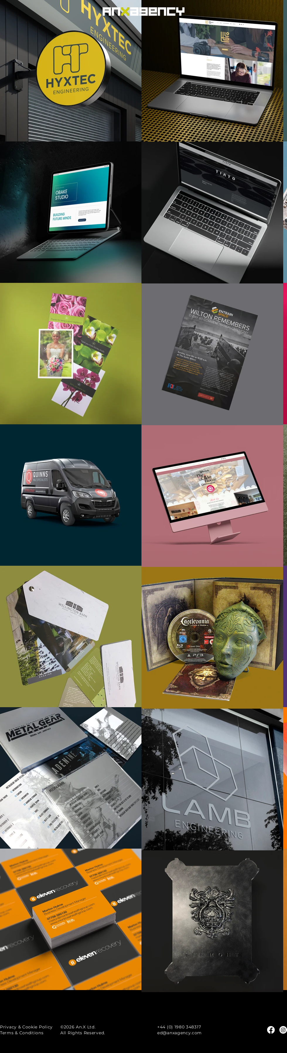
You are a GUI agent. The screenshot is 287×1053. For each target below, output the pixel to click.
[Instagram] (283, 1030)
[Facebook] (271, 1030)
